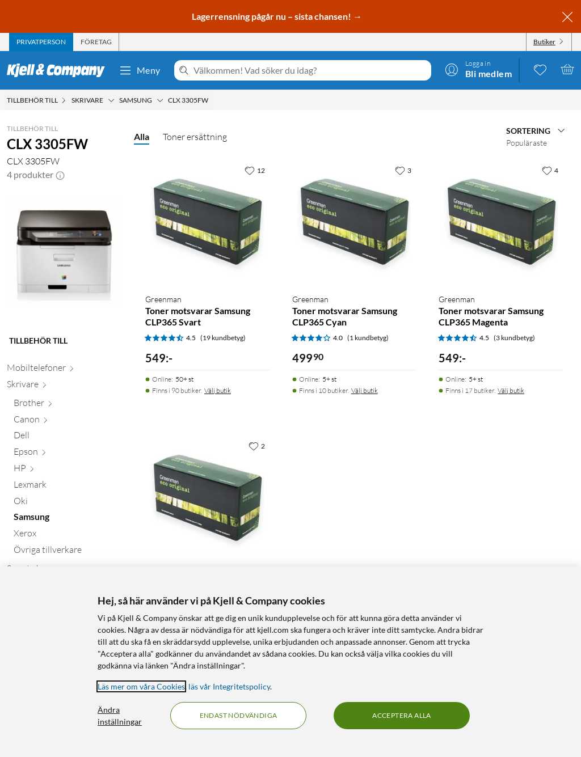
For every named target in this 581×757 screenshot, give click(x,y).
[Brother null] (67, 405)
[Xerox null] (67, 535)
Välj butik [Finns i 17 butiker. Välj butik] (511, 390)
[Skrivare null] (63, 386)
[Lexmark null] (67, 487)
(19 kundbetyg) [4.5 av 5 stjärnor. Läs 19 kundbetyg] (223, 337)
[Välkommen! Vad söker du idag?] (310, 70)
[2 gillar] (257, 445)
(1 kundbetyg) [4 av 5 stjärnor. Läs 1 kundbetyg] (368, 337)
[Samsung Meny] (160, 100)
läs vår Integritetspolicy (229, 686)
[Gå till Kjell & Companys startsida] (59, 70)
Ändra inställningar (120, 715)
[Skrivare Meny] (111, 100)
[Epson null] (67, 454)
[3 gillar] (403, 170)
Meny (140, 70)
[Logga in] (478, 69)
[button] (60, 174)
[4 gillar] (550, 170)
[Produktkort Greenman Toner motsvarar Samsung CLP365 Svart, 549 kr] (207, 222)
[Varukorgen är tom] (567, 69)
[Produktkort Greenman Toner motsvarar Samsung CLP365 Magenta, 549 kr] (500, 222)
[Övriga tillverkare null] (67, 552)
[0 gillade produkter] (540, 69)
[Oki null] (67, 503)
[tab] (41, 42)
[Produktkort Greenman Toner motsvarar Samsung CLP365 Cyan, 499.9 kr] (354, 222)
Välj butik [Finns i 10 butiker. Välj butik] (364, 390)
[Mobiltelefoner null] (63, 370)
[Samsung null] (67, 519)
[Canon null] (67, 421)
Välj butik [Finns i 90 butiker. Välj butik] (217, 390)
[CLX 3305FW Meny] (211, 100)
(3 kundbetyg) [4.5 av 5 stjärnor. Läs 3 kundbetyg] (514, 337)
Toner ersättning (195, 136)
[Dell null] (67, 437)
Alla (141, 136)
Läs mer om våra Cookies (141, 686)
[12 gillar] (255, 170)
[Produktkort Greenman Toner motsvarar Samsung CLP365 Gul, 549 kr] (207, 497)
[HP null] (67, 470)
